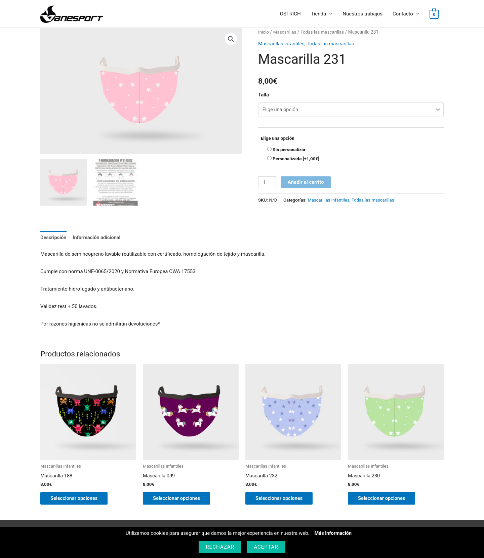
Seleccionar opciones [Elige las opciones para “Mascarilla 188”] (78, 500)
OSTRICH (290, 14)
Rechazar (220, 547)
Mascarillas (285, 32)
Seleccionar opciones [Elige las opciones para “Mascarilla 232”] (283, 500)
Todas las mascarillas (323, 32)
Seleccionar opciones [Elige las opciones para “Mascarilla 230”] (385, 500)
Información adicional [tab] (98, 238)
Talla (263, 95)
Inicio (263, 32)
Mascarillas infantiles (282, 44)
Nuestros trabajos (362, 14)
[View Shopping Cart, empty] (434, 14)
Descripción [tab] (53, 238)
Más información (333, 533)
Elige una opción (277, 138)
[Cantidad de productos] (267, 183)
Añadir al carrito (306, 183)
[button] (231, 39)
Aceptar (266, 547)
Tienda (318, 14)
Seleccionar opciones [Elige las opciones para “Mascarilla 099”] (180, 500)
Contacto (403, 14)
